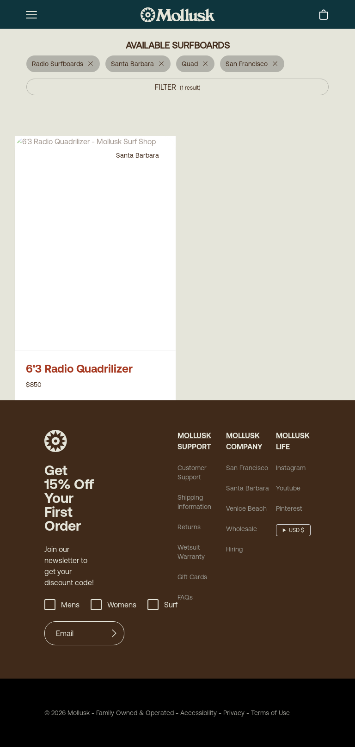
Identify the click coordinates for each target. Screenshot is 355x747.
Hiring (234, 549)
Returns (189, 527)
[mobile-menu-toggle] (31, 15)
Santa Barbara (247, 488)
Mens (62, 604)
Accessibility (195, 712)
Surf (162, 604)
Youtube (288, 488)
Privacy (234, 712)
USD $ (296, 530)
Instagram (291, 467)
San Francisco (247, 467)
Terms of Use (270, 712)
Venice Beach (246, 508)
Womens (113, 604)
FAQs (185, 597)
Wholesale (241, 529)
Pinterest (289, 508)
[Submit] (114, 633)
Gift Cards (192, 577)
